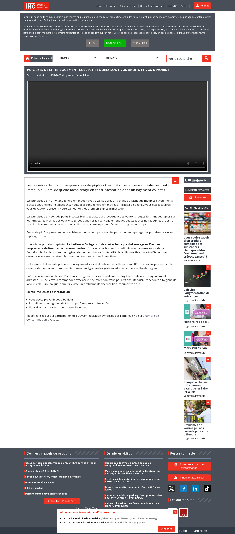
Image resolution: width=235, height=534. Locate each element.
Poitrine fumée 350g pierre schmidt (46, 493)
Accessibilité (171, 6)
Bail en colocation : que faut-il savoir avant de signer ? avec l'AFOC (132, 504)
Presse (184, 6)
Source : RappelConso (87, 508)
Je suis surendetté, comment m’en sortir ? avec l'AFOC (133, 488)
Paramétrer (140, 42)
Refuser (92, 42)
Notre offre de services (151, 6)
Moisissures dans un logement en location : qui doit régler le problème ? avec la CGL (132, 472)
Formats (111, 57)
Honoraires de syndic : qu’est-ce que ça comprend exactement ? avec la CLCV (128, 464)
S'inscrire (200, 197)
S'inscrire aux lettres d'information (192, 465)
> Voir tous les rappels (62, 501)
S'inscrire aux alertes (192, 477)
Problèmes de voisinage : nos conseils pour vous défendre (196, 429)
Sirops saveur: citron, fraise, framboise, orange (53, 476)
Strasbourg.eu (148, 268)
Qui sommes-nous (127, 6)
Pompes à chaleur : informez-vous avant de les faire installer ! (196, 387)
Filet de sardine (34, 487)
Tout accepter (115, 42)
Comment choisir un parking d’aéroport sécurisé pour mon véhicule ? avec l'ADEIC (133, 496)
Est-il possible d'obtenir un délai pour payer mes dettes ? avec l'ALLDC (133, 480)
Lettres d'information (105, 6)
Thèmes (64, 57)
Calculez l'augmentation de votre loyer (197, 293)
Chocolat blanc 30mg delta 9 (42, 471)
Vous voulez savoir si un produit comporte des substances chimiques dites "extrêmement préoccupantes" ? (196, 247)
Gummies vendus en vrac (40, 482)
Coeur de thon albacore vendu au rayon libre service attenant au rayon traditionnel (61, 464)
